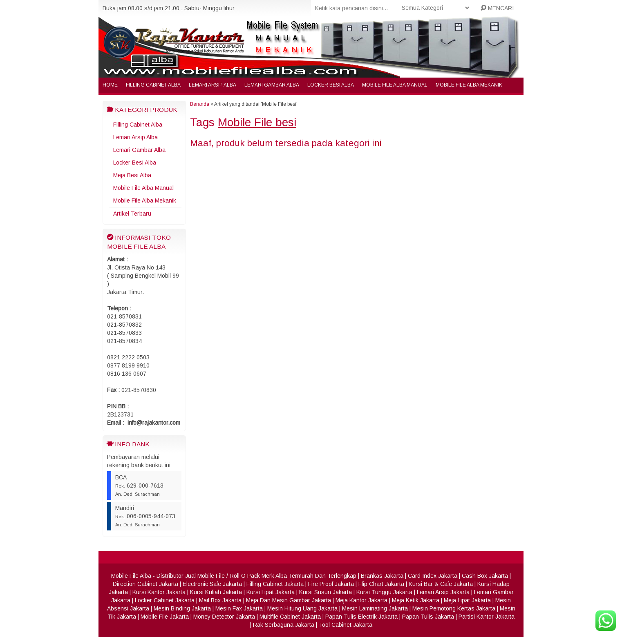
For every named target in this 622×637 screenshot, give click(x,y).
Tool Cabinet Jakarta (345, 624)
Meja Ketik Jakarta (415, 600)
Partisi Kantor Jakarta (487, 616)
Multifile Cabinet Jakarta (290, 616)
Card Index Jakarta (432, 575)
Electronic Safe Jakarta (212, 584)
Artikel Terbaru (132, 213)
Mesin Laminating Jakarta (375, 608)
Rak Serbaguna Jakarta (283, 624)
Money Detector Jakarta (224, 616)
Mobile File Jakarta (165, 616)
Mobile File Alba (131, 575)
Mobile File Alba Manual (394, 85)
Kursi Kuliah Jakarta (216, 592)
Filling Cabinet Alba (153, 85)
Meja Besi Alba (132, 175)
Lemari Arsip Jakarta (443, 592)
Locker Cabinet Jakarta (165, 600)
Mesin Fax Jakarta (239, 608)
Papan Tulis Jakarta (428, 616)
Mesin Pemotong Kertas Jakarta (453, 608)
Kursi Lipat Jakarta (270, 592)
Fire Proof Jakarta (331, 584)
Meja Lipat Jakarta (467, 600)
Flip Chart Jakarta (381, 584)
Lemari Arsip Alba (212, 85)
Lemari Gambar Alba (271, 85)
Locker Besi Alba (330, 85)
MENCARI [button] (497, 8)
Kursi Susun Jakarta (325, 592)
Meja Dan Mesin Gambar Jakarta (288, 600)
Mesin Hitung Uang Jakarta (302, 608)
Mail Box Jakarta (220, 600)
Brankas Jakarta (382, 575)
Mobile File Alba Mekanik (469, 85)
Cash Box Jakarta (485, 575)
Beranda (199, 104)
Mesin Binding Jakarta (182, 608)
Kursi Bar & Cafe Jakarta (441, 584)
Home (110, 85)
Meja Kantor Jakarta (361, 600)
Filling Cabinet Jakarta (275, 584)
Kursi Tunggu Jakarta (384, 592)
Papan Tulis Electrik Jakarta (361, 616)
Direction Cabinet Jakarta (145, 584)
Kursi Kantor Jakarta (159, 592)
